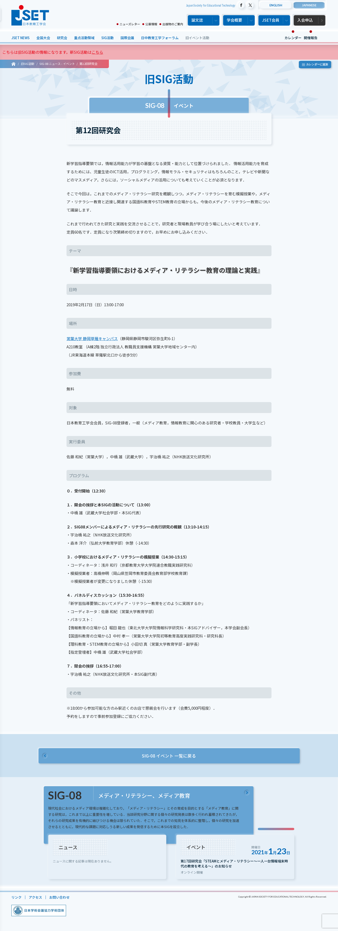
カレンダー (293, 37)
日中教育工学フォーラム (160, 37)
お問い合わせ (59, 898)
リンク (16, 898)
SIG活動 (107, 37)
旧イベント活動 (197, 37)
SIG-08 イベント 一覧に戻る (169, 756)
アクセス (35, 898)
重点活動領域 (84, 37)
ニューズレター (130, 24)
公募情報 (151, 24)
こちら (97, 52)
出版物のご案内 (172, 24)
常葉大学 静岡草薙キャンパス (92, 338)
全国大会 (43, 37)
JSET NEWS (20, 37)
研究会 (62, 37)
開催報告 (311, 37)
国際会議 (127, 37)
